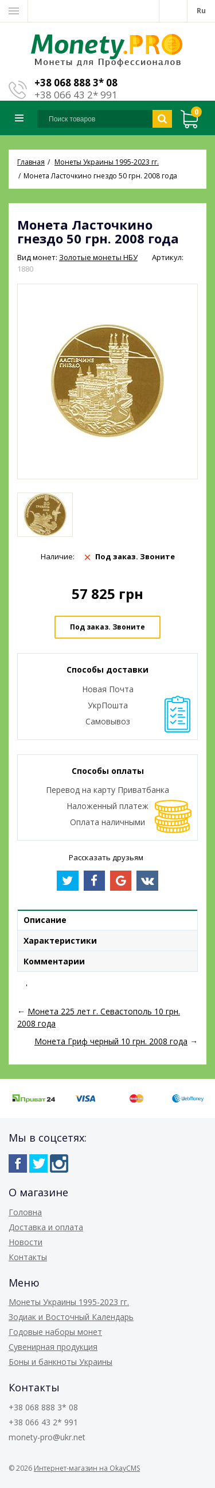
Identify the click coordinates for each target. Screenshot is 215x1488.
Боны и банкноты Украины (60, 1361)
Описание (45, 919)
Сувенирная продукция (53, 1346)
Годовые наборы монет (55, 1331)
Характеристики (60, 940)
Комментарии (54, 961)
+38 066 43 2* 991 (76, 94)
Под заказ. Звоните (107, 627)
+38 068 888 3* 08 (76, 82)
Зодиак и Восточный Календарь (71, 1316)
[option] (45, 515)
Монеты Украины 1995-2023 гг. (69, 1301)
